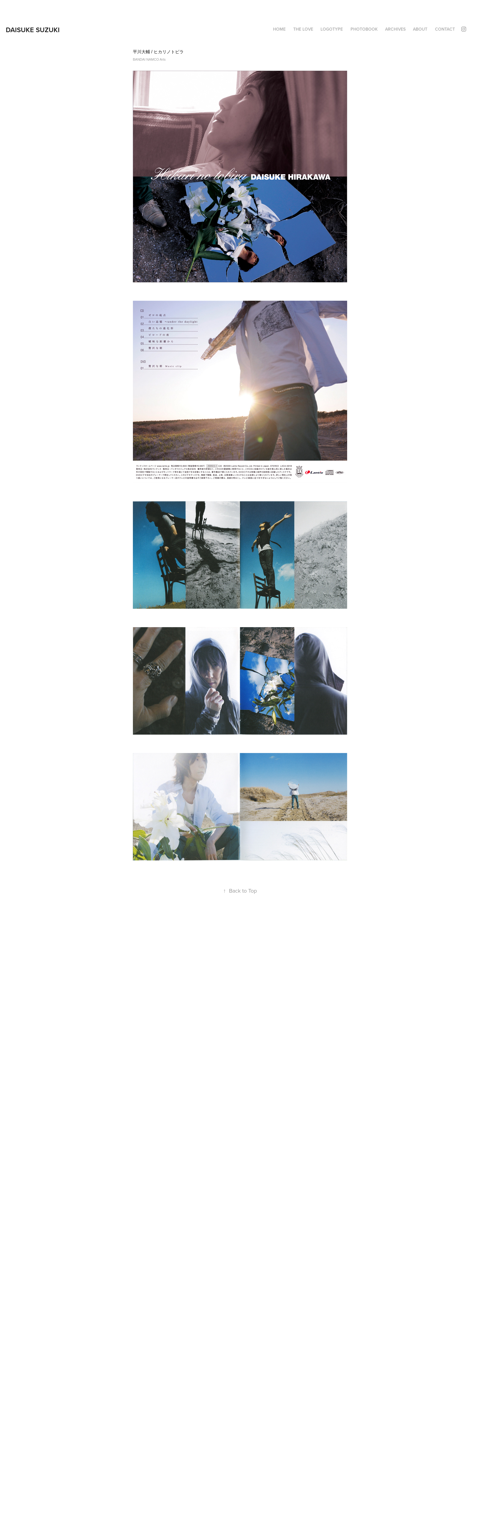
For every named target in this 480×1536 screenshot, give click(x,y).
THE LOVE (303, 29)
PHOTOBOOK (364, 29)
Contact (445, 29)
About (420, 29)
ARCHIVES (395, 29)
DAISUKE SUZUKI (33, 30)
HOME (279, 29)
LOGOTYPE (332, 29)
